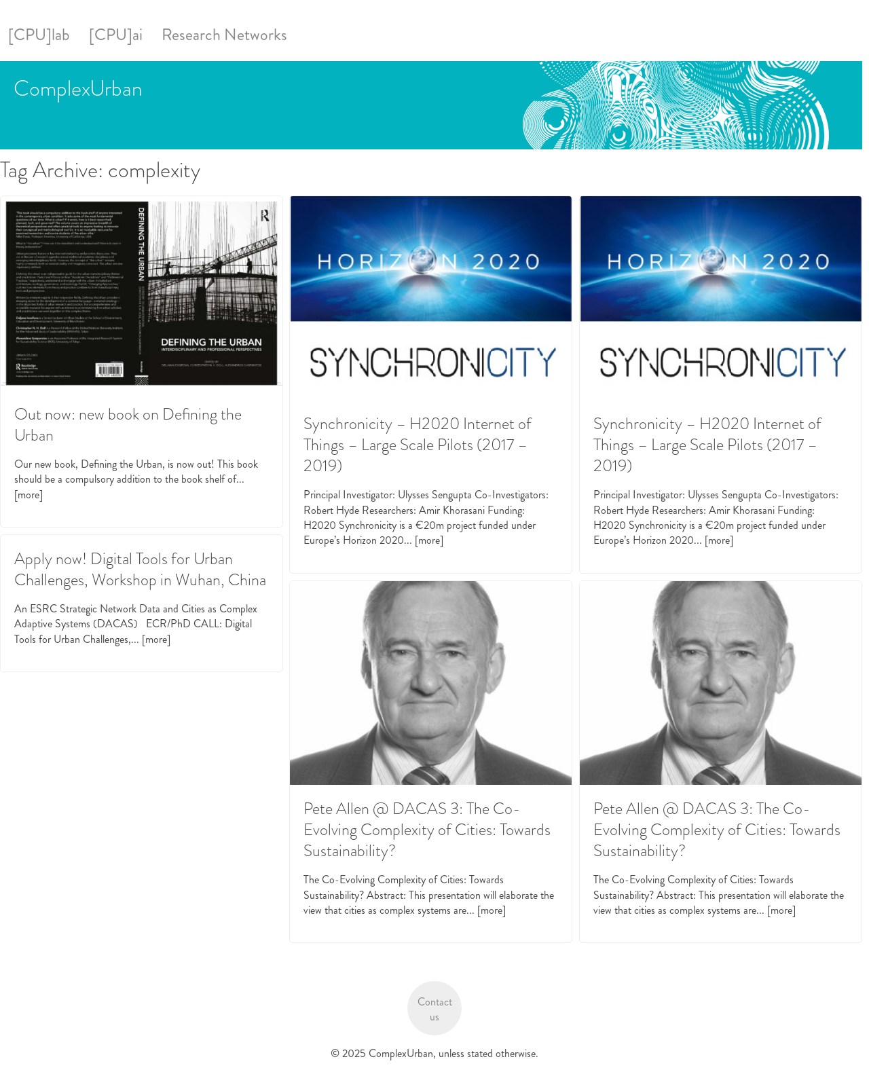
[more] (28, 494)
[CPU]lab (39, 34)
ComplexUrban (78, 88)
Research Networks (224, 34)
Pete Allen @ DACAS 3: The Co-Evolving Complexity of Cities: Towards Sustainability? (427, 829)
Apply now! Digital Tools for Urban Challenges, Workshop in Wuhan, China (140, 569)
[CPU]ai (116, 34)
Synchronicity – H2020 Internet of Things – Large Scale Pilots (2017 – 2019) (417, 444)
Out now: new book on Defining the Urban (128, 425)
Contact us (435, 1009)
